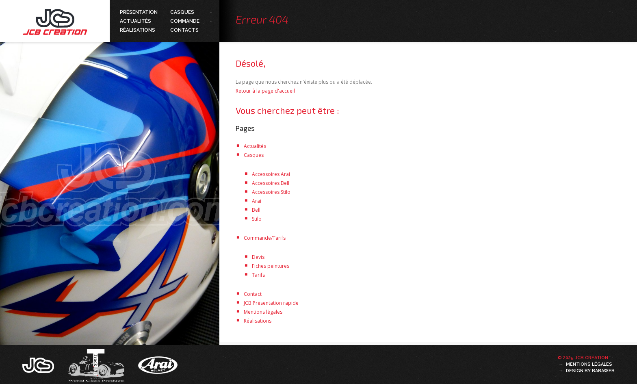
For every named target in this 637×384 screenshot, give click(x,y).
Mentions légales (263, 311)
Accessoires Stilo (271, 192)
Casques (182, 12)
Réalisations (137, 30)
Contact (253, 294)
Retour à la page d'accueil (265, 90)
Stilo (257, 218)
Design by (590, 370)
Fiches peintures (270, 266)
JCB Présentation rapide (271, 302)
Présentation (139, 12)
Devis (258, 257)
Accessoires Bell (270, 183)
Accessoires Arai (271, 174)
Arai (256, 200)
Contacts (184, 30)
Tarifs (258, 274)
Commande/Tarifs (265, 237)
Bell (256, 209)
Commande (184, 21)
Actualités (135, 21)
